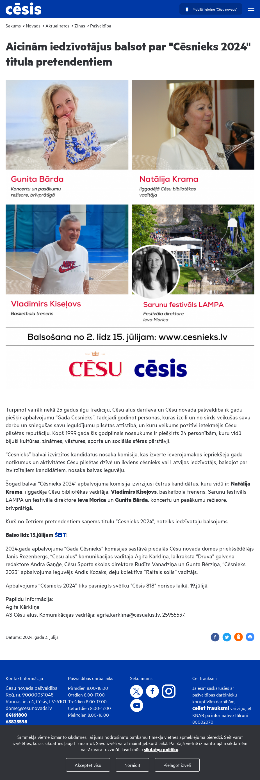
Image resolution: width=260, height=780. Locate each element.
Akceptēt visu (88, 765)
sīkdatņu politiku (161, 749)
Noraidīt (132, 765)
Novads (33, 25)
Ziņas (79, 25)
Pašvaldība (100, 25)
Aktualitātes (57, 25)
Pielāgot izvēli (177, 765)
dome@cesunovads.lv (29, 708)
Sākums (13, 25)
